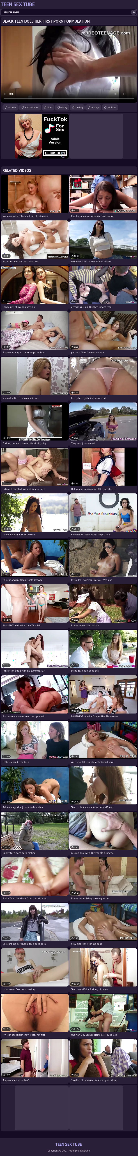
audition (111, 107)
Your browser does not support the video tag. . (69, 64)
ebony (63, 107)
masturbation (31, 107)
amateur (12, 107)
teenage (95, 107)
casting (79, 107)
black (50, 107)
